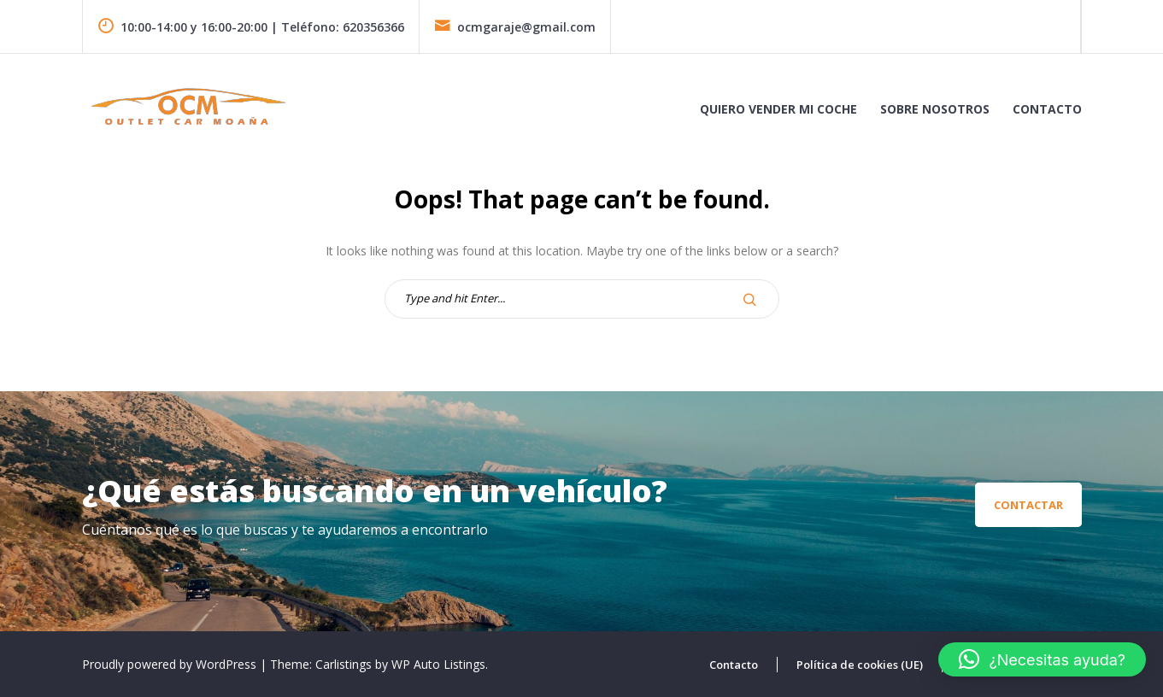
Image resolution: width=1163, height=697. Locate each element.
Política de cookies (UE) (859, 664)
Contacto (1047, 109)
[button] (1042, 659)
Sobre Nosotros (935, 109)
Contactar (1028, 504)
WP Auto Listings (438, 664)
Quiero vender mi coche (778, 109)
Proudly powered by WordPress (171, 664)
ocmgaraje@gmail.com (515, 27)
